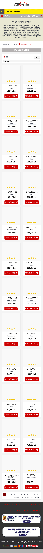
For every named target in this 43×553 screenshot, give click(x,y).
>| (37, 494)
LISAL (25, 543)
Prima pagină (5, 44)
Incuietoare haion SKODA (11, 476)
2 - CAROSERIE (11, 86)
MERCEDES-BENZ (26, 44)
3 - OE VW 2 (31, 333)
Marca (15, 44)
